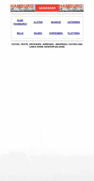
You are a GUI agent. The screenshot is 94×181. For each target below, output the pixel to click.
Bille (20, 33)
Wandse (56, 22)
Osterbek (73, 22)
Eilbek (38, 33)
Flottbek (74, 33)
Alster (38, 22)
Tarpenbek (56, 33)
